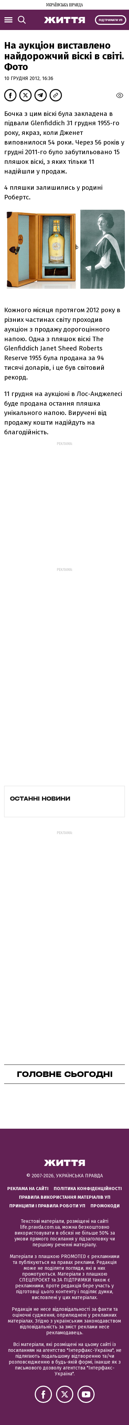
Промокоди (105, 1205)
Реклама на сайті (28, 1188)
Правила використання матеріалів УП (64, 1197)
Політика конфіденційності (88, 1188)
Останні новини (40, 798)
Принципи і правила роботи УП (47, 1205)
